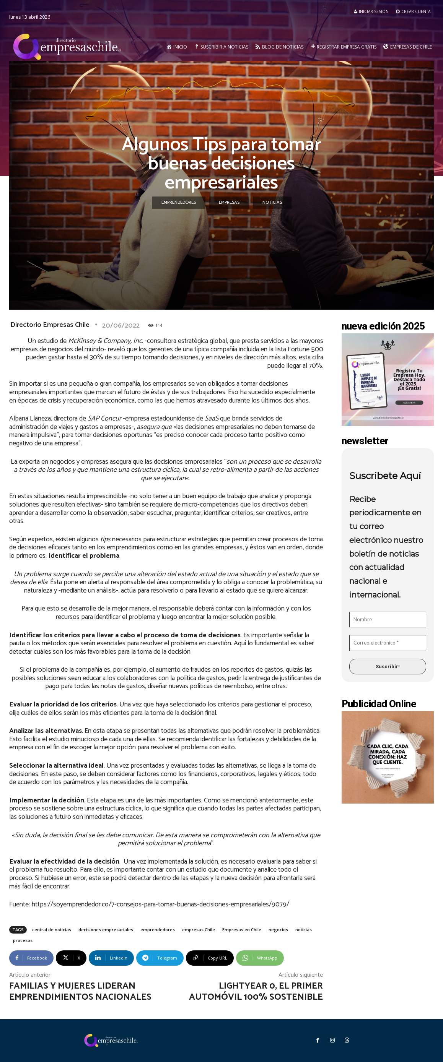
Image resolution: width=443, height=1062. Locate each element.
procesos (23, 940)
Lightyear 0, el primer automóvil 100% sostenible (256, 992)
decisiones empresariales (105, 929)
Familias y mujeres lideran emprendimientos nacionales (80, 992)
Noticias (272, 202)
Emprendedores (178, 202)
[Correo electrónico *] (388, 643)
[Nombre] (388, 620)
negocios (278, 929)
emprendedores (157, 929)
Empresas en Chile (241, 929)
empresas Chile (198, 929)
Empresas (229, 202)
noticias (303, 929)
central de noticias (51, 929)
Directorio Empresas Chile (50, 325)
